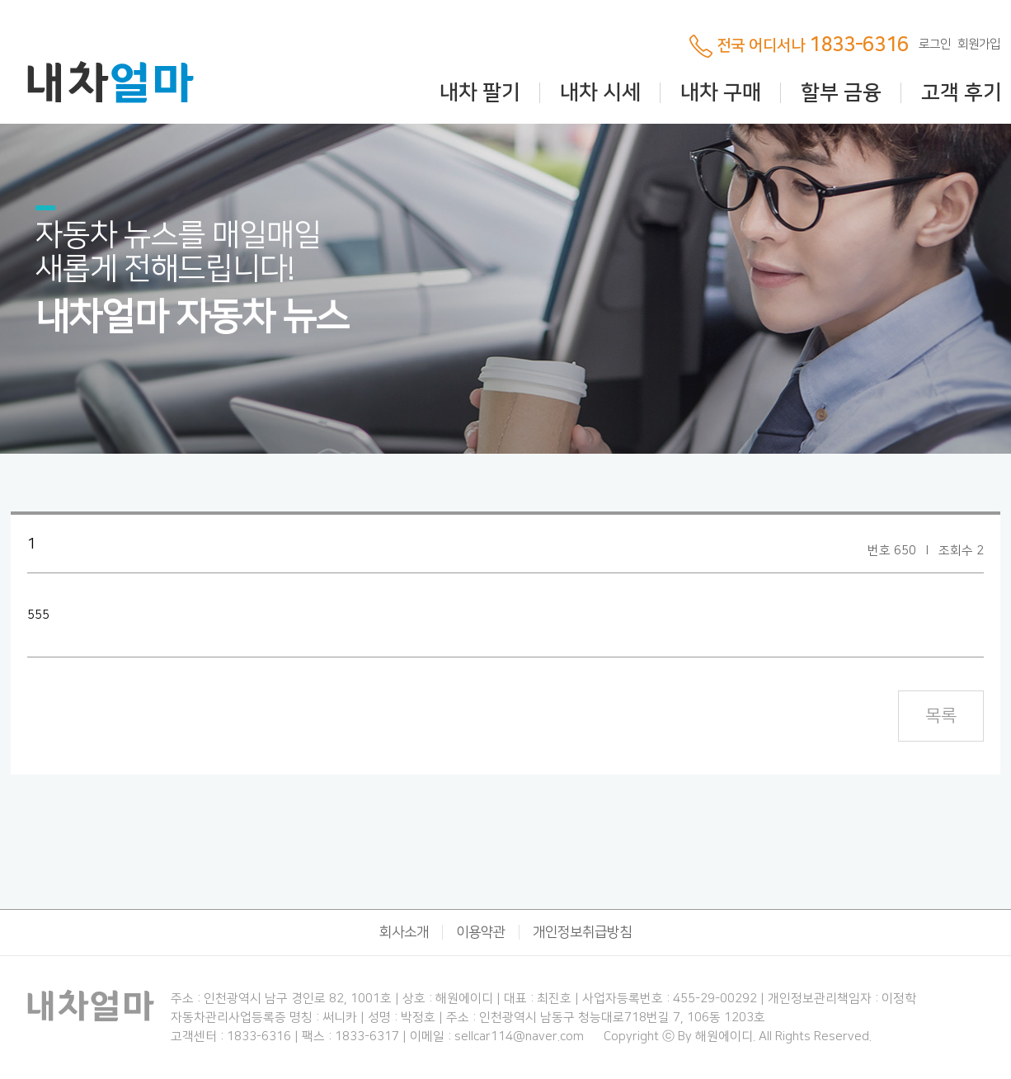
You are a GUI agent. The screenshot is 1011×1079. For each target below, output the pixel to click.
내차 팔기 (480, 92)
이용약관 (481, 932)
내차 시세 (600, 92)
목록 (941, 715)
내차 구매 (720, 92)
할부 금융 (841, 92)
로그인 (935, 44)
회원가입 (978, 44)
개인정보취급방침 (582, 932)
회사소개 (404, 932)
